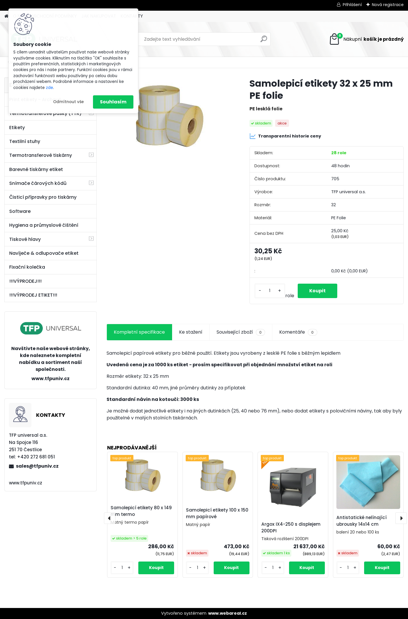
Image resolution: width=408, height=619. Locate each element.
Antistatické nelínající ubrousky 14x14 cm (361, 520)
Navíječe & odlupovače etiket (44, 253)
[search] (263, 41)
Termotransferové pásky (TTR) (45, 113)
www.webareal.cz (227, 613)
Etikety (17, 127)
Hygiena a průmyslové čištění (43, 225)
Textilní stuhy (24, 141)
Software (20, 211)
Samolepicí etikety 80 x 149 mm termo (141, 511)
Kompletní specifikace (139, 332)
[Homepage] (6, 16)
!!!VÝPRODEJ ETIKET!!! (33, 295)
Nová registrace (388, 5)
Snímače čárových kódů (37, 183)
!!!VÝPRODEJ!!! (25, 281)
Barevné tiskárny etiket (36, 169)
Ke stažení (190, 332)
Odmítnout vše (68, 102)
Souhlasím (113, 101)
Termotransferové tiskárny (40, 155)
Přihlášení (352, 5)
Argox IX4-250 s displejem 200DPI (291, 527)
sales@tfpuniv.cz (37, 466)
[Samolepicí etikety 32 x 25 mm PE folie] (168, 117)
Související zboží (241, 332)
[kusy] (270, 291)
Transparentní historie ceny (285, 136)
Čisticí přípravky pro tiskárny (43, 197)
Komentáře (298, 332)
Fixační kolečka (27, 267)
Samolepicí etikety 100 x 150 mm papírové (217, 513)
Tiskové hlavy (25, 239)
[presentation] (109, 518)
